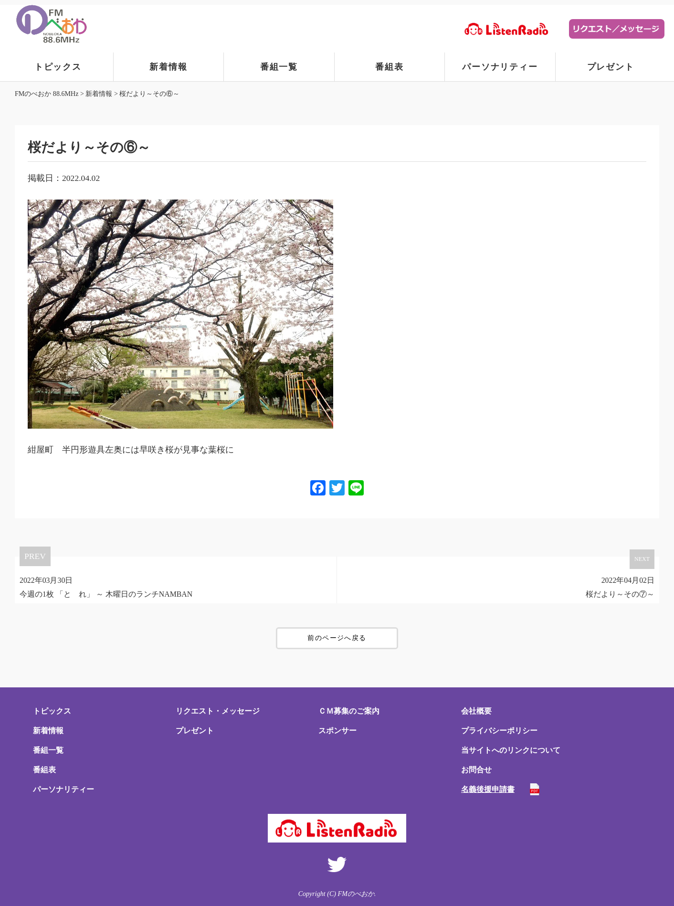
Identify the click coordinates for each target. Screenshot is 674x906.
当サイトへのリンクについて (510, 750)
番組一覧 (279, 67)
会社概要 (476, 711)
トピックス (58, 67)
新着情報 (168, 67)
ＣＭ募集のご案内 (348, 711)
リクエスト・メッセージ (218, 711)
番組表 (389, 67)
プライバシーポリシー (499, 731)
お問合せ (476, 770)
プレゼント (610, 67)
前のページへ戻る (336, 638)
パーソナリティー (499, 67)
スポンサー (337, 731)
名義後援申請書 (488, 789)
